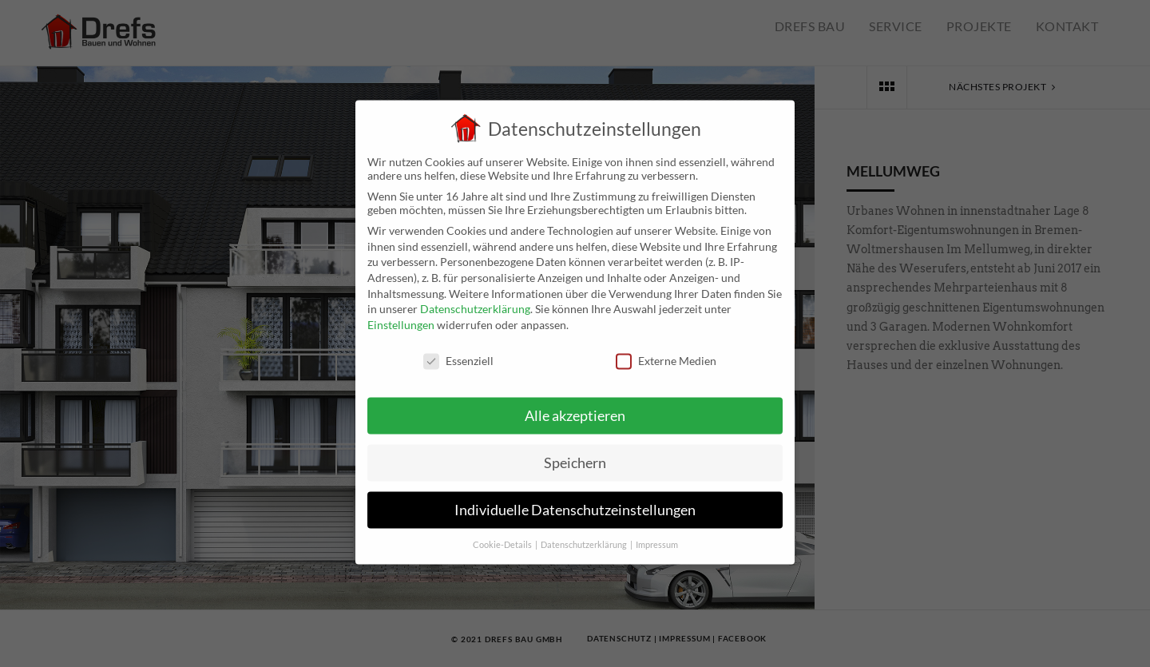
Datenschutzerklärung (475, 302)
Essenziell (458, 353)
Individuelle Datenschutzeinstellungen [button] (575, 503)
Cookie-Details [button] (503, 537)
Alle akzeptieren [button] (575, 409)
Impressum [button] (657, 537)
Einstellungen (400, 317)
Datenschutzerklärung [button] (585, 537)
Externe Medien (666, 353)
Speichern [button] (575, 456)
